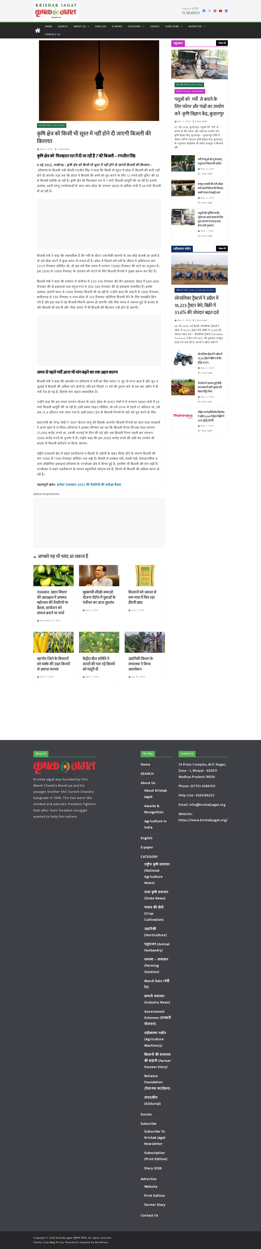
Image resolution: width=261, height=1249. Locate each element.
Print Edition (154, 1196)
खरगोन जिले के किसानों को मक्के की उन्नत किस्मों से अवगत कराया (53, 663)
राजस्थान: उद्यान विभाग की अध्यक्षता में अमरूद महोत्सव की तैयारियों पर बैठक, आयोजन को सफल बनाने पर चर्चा (52, 602)
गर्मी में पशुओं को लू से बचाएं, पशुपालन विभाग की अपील (210, 161)
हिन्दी (196, 9)
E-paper (117, 26)
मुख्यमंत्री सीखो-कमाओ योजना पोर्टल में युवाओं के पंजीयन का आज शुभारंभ (99, 597)
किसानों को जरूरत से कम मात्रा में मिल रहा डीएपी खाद (142, 597)
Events (155, 26)
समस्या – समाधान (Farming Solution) (156, 966)
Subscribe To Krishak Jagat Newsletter (154, 1138)
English (186, 9)
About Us (80, 26)
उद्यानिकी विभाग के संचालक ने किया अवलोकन (140, 663)
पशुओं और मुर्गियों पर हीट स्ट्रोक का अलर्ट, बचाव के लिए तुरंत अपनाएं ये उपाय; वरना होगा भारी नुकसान (210, 219)
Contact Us (53, 34)
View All (222, 43)
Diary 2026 (153, 1168)
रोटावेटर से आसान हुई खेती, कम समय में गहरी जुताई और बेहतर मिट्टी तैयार (210, 387)
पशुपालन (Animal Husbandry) (190, 91)
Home (48, 26)
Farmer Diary (154, 1205)
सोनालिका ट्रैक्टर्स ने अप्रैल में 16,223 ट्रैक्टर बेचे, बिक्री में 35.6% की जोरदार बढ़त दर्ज (198, 305)
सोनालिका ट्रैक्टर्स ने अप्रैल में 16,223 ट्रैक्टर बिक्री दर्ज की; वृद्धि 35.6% (210, 358)
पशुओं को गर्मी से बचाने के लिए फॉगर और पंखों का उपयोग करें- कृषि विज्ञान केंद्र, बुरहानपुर (199, 107)
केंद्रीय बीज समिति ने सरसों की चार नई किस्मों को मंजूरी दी (99, 663)
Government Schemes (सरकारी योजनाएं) (157, 1018)
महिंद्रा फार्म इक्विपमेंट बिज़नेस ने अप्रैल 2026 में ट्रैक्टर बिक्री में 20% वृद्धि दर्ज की (211, 416)
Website (151, 1187)
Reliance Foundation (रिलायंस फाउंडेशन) (157, 1082)
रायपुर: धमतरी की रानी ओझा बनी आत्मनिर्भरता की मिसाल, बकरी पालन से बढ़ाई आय (210, 188)
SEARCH (63, 26)
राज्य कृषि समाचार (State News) (51, 125)
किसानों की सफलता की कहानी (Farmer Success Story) (157, 1061)
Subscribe (172, 26)
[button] (88, 26)
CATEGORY (134, 26)
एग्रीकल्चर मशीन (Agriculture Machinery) (195, 290)
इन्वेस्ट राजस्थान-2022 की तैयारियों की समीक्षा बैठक (89, 484)
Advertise (195, 26)
